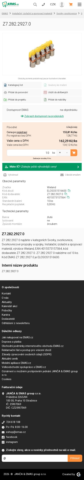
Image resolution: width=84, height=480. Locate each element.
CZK (53, 4)
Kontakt (6, 293)
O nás (5, 297)
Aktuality (7, 302)
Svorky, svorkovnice (66, 13)
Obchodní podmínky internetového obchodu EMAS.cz (33, 346)
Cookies (6, 379)
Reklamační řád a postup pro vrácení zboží (26, 350)
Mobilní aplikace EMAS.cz (16, 363)
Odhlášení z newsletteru (16, 323)
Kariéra (6, 314)
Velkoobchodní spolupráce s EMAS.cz (24, 367)
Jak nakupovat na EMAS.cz (17, 337)
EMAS (5, 13)
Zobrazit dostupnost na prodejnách (42, 116)
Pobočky (7, 310)
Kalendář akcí (9, 306)
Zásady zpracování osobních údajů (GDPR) (27, 354)
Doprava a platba (11, 341)
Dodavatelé (8, 318)
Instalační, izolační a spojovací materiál (32, 13)
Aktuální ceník (10, 358)
